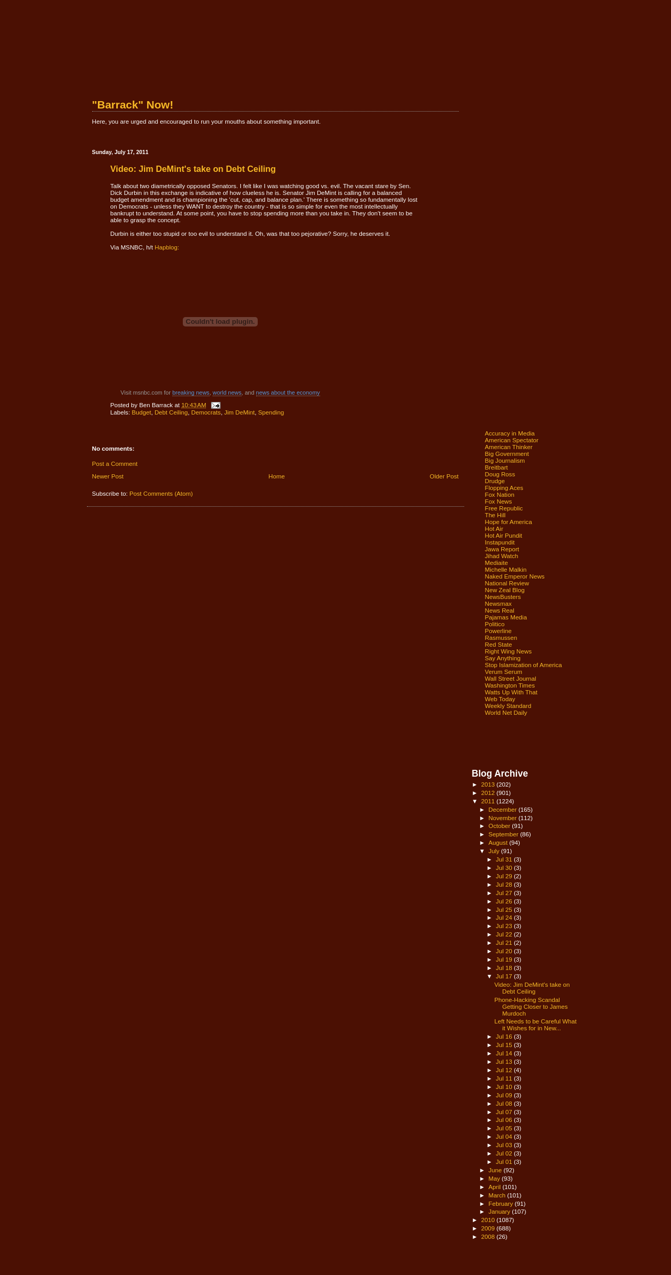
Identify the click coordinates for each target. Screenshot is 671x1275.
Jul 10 (505, 1086)
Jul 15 (505, 1044)
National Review (507, 583)
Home (277, 476)
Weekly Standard (508, 705)
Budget (141, 412)
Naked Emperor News (515, 576)
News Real (499, 610)
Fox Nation (499, 494)
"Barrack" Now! (132, 105)
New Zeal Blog (505, 589)
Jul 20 (505, 950)
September (504, 834)
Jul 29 (505, 876)
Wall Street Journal (510, 678)
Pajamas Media (506, 617)
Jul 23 (505, 925)
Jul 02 (505, 1153)
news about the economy (288, 392)
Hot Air (494, 528)
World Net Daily (506, 712)
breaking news (191, 392)
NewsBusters (503, 596)
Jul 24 (505, 917)
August (499, 842)
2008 (489, 1236)
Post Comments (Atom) (161, 493)
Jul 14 (505, 1053)
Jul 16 (505, 1036)
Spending (271, 412)
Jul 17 (505, 976)
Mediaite (496, 562)
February (502, 1203)
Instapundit (500, 542)
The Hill (495, 514)
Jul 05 (505, 1128)
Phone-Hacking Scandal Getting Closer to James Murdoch (531, 1006)
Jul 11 (505, 1078)
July (495, 850)
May (495, 1178)
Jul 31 (505, 859)
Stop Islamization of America (523, 664)
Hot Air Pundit (503, 535)
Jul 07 (505, 1111)
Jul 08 (505, 1103)
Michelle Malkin (506, 569)
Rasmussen (501, 637)
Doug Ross (500, 474)
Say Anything (503, 658)
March (498, 1195)
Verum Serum (503, 671)
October (500, 825)
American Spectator (512, 440)
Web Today (500, 698)
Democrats (206, 412)
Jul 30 (505, 867)
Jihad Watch (502, 555)
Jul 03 (505, 1144)
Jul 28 (505, 884)
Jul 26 (505, 901)
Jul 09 (505, 1095)
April (496, 1186)
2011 (489, 801)
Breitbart (496, 467)
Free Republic (504, 508)
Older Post (444, 476)
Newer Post (108, 476)
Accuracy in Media (510, 433)
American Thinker (509, 446)
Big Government (507, 453)
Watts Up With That (511, 692)
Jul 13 (505, 1061)
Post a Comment (115, 463)
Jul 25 (505, 909)
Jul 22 (505, 934)
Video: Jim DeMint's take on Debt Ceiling (532, 988)
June (496, 1170)
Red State (498, 644)
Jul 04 (505, 1136)
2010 (489, 1219)
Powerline (498, 630)
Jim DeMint (239, 412)
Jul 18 (505, 967)
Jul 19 (505, 959)
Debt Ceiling (171, 412)
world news (227, 392)
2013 (489, 784)
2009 (489, 1228)
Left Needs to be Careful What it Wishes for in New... (535, 1024)
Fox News (498, 501)
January (500, 1211)
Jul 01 (505, 1161)
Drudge (495, 480)
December (504, 809)
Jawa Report (502, 549)
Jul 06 (505, 1119)
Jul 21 (505, 942)
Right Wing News (508, 651)
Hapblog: (167, 247)
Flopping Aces (504, 487)
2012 (489, 792)
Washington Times (510, 685)
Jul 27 (505, 892)
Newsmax (498, 603)
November (504, 817)
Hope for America (508, 521)
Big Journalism (505, 460)
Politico (495, 623)
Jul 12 (505, 1069)
